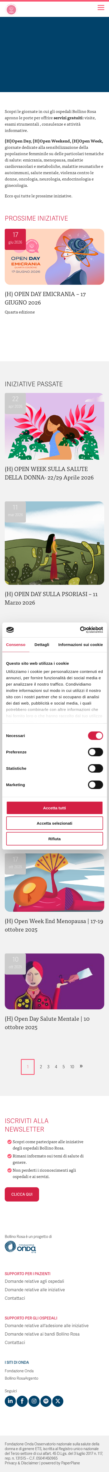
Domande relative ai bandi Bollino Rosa (42, 1334)
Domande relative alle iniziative (35, 1290)
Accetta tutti (54, 807)
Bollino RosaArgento (21, 1378)
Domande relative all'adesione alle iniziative (47, 1325)
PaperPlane (70, 1463)
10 (72, 1067)
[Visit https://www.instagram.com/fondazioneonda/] (34, 1401)
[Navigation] (101, 7)
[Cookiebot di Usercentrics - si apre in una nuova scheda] (80, 629)
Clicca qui (21, 1194)
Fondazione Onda (19, 1371)
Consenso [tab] (15, 644)
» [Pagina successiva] (81, 1065)
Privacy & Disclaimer (22, 1463)
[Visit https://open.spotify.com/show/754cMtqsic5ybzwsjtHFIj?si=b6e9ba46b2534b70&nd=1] (46, 1401)
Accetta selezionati (54, 823)
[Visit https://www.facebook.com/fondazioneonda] (22, 1401)
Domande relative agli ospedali (34, 1281)
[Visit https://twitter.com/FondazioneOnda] (58, 1401)
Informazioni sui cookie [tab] (80, 644)
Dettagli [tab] (42, 644)
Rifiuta (54, 838)
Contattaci (15, 1298)
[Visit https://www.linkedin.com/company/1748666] (10, 1401)
